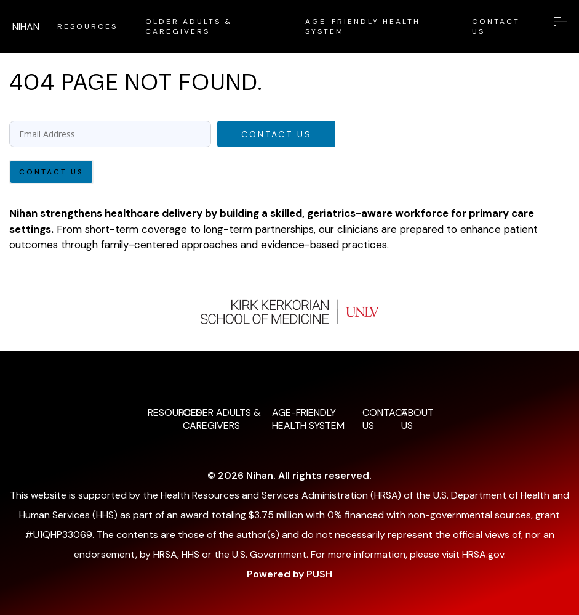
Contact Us (276, 134)
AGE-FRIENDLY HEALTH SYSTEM (362, 26)
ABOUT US (416, 419)
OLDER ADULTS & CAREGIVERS (188, 26)
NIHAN (25, 26)
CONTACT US (496, 26)
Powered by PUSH (289, 574)
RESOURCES (87, 26)
